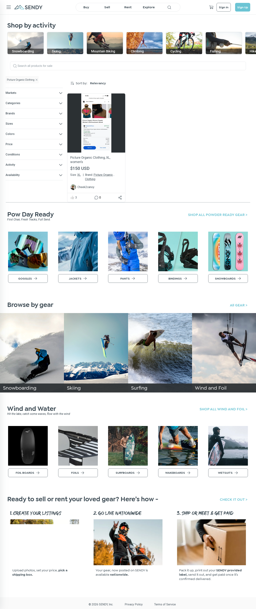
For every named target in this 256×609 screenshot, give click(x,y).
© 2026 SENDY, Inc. (101, 604)
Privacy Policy (134, 604)
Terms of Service (165, 604)
